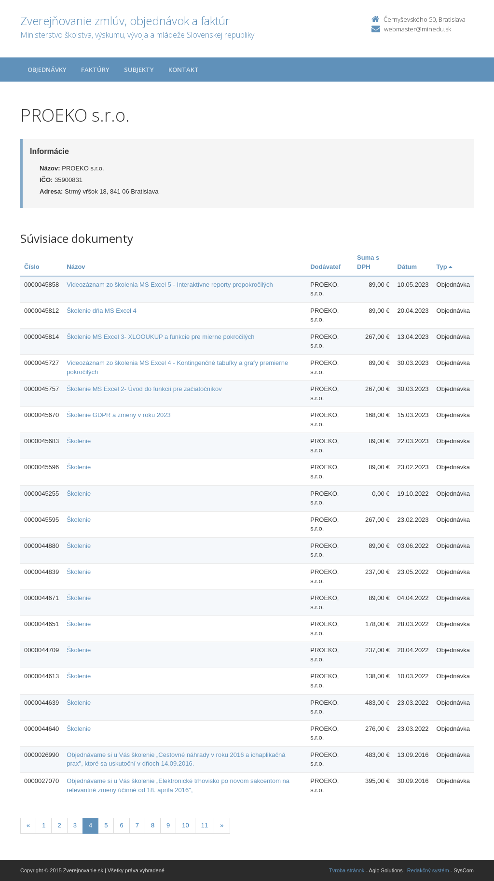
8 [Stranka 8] (152, 825)
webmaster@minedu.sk (417, 29)
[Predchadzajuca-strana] (28, 826)
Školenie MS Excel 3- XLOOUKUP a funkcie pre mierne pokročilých (160, 336)
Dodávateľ (325, 266)
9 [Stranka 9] (168, 825)
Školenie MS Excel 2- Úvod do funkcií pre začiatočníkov (144, 388)
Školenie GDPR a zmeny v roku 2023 (118, 415)
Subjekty (139, 69)
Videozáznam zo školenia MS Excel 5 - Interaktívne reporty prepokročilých (170, 284)
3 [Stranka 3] (75, 825)
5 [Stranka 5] (106, 825)
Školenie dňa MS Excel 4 (102, 310)
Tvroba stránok (346, 870)
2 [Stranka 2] (59, 825)
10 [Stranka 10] (185, 825)
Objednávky (47, 69)
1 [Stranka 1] (43, 825)
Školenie (79, 441)
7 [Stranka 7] (137, 825)
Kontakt (183, 69)
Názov (76, 266)
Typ (445, 266)
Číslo (32, 266)
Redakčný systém (428, 870)
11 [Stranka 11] (204, 825)
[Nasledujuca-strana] (222, 826)
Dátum (407, 266)
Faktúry (95, 69)
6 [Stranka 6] (121, 825)
